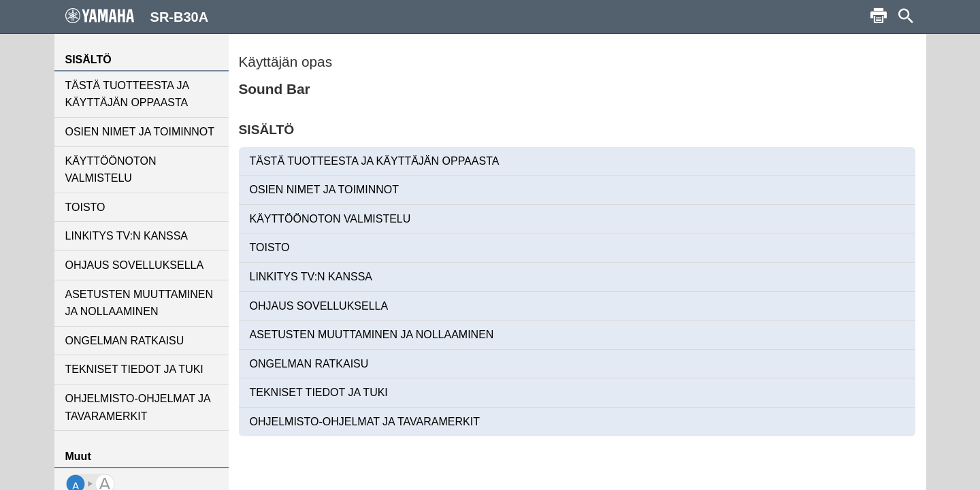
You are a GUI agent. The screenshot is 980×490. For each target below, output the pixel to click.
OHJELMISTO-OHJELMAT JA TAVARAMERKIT (137, 407)
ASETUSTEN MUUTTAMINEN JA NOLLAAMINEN (139, 303)
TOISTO (85, 207)
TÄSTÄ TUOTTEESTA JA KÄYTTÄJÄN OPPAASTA (127, 94)
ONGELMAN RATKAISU (124, 340)
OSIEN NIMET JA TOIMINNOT (140, 131)
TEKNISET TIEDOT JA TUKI (134, 369)
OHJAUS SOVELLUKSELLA (134, 265)
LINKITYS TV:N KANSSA (127, 236)
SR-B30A (137, 16)
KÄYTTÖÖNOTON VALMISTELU (111, 169)
